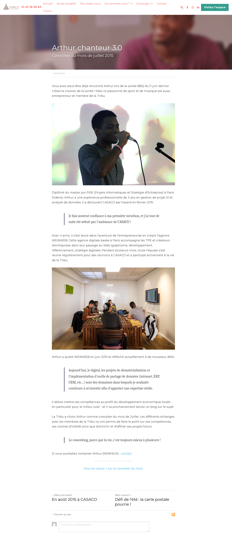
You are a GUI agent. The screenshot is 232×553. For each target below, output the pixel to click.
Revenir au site (61, 516)
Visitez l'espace (215, 7)
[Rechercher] (182, 7)
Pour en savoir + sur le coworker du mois (116, 470)
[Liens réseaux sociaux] (187, 7)
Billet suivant (126, 497)
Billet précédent (62, 497)
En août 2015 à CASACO (74, 501)
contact (126, 455)
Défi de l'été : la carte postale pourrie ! (145, 504)
